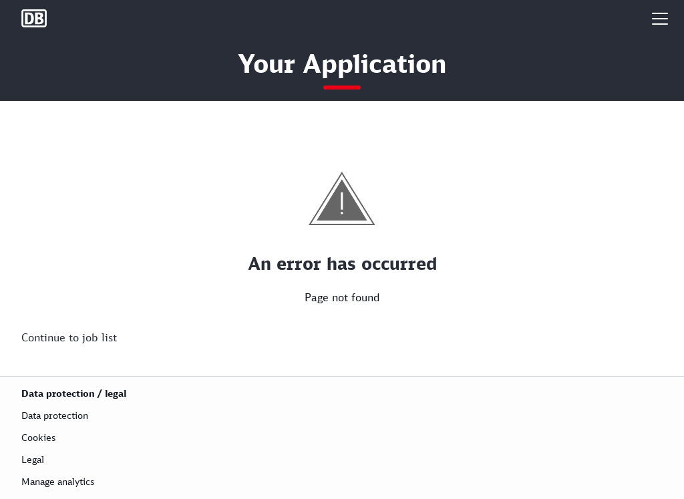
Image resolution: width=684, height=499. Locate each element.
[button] (660, 18)
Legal (32, 459)
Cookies (38, 437)
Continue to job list (69, 337)
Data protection (54, 415)
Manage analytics (57, 481)
